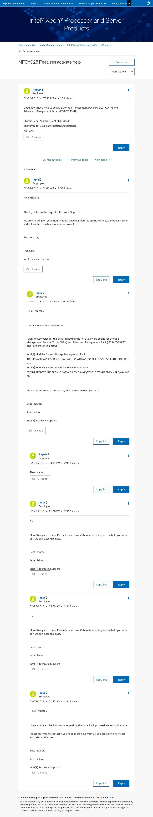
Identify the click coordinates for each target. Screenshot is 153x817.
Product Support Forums (51, 44)
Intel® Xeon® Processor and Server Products (89, 44)
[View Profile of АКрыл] (38, 90)
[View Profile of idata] (37, 180)
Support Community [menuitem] (13, 3)
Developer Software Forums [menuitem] (56, 3)
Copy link (101, 280)
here (112, 797)
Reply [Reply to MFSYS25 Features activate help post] (121, 147)
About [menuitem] (34, 3)
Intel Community (26, 44)
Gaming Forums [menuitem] (120, 3)
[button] (128, 90)
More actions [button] (119, 71)
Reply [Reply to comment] (121, 280)
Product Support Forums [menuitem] (91, 3)
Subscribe (122, 62)
